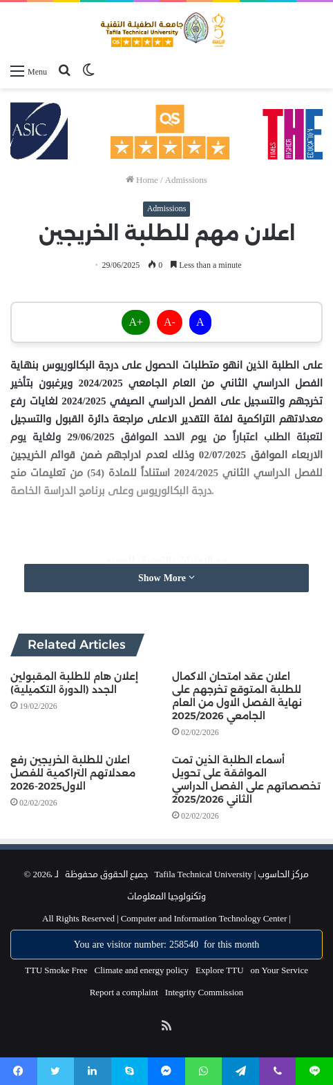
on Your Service (279, 970)
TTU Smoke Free (56, 970)
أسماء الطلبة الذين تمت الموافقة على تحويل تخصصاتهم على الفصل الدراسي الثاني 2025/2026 (246, 779)
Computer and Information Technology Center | (205, 918)
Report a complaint (124, 992)
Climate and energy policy (142, 970)
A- (169, 322)
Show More (166, 578)
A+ (136, 322)
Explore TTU (219, 970)
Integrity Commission (204, 992)
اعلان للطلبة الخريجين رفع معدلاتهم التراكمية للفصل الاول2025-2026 (72, 773)
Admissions (186, 180)
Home (142, 180)
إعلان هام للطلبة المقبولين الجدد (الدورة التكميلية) (74, 683)
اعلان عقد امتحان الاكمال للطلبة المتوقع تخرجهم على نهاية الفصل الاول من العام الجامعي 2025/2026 (237, 696)
